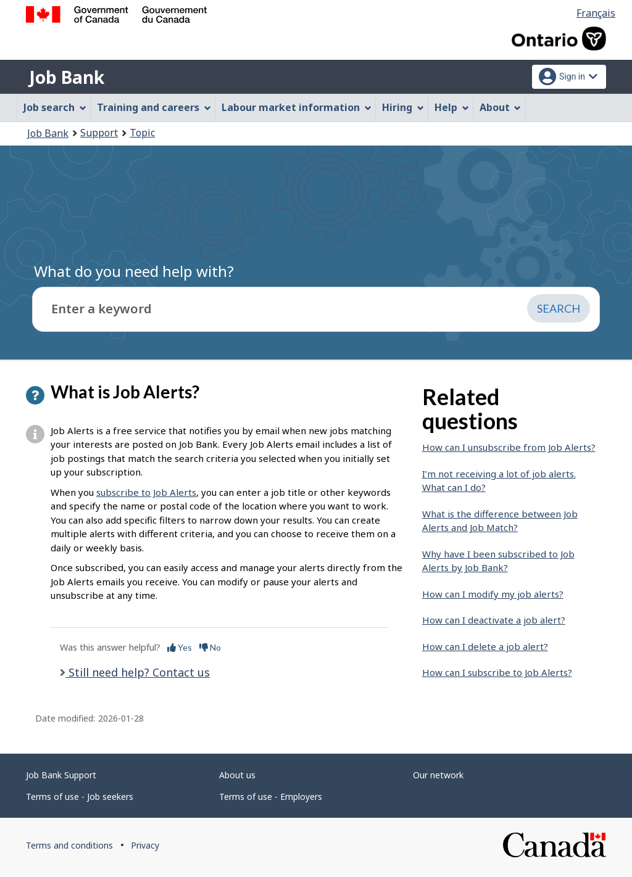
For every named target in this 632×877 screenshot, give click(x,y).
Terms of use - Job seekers (79, 796)
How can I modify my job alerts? (492, 594)
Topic (142, 132)
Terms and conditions (69, 845)
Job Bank (66, 77)
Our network (438, 775)
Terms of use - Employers (270, 796)
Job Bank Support (61, 775)
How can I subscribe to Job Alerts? (497, 672)
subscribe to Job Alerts (146, 492)
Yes (179, 647)
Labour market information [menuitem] (297, 107)
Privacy (145, 845)
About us (237, 775)
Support (99, 132)
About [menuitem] (501, 107)
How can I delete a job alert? (485, 646)
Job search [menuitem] (54, 107)
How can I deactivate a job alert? (493, 620)
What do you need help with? (134, 271)
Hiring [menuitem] (403, 107)
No (210, 647)
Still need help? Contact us (137, 672)
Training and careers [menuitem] (154, 107)
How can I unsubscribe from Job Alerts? (509, 447)
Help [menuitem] (451, 107)
